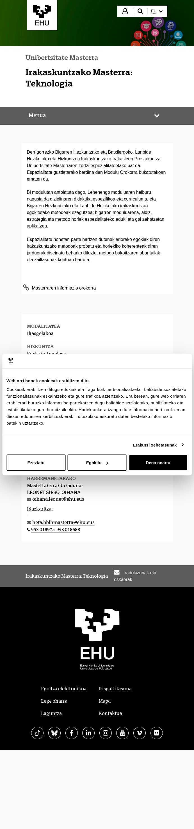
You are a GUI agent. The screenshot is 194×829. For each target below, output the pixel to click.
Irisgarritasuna (115, 688)
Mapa (105, 701)
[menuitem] (156, 11)
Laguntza (51, 713)
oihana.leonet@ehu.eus (58, 499)
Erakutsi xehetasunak (155, 444)
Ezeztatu (36, 462)
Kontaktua (110, 713)
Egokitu (97, 462)
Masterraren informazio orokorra (64, 288)
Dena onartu (158, 462)
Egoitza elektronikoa (63, 688)
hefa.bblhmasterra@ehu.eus (63, 522)
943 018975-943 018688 (55, 529)
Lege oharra (54, 701)
